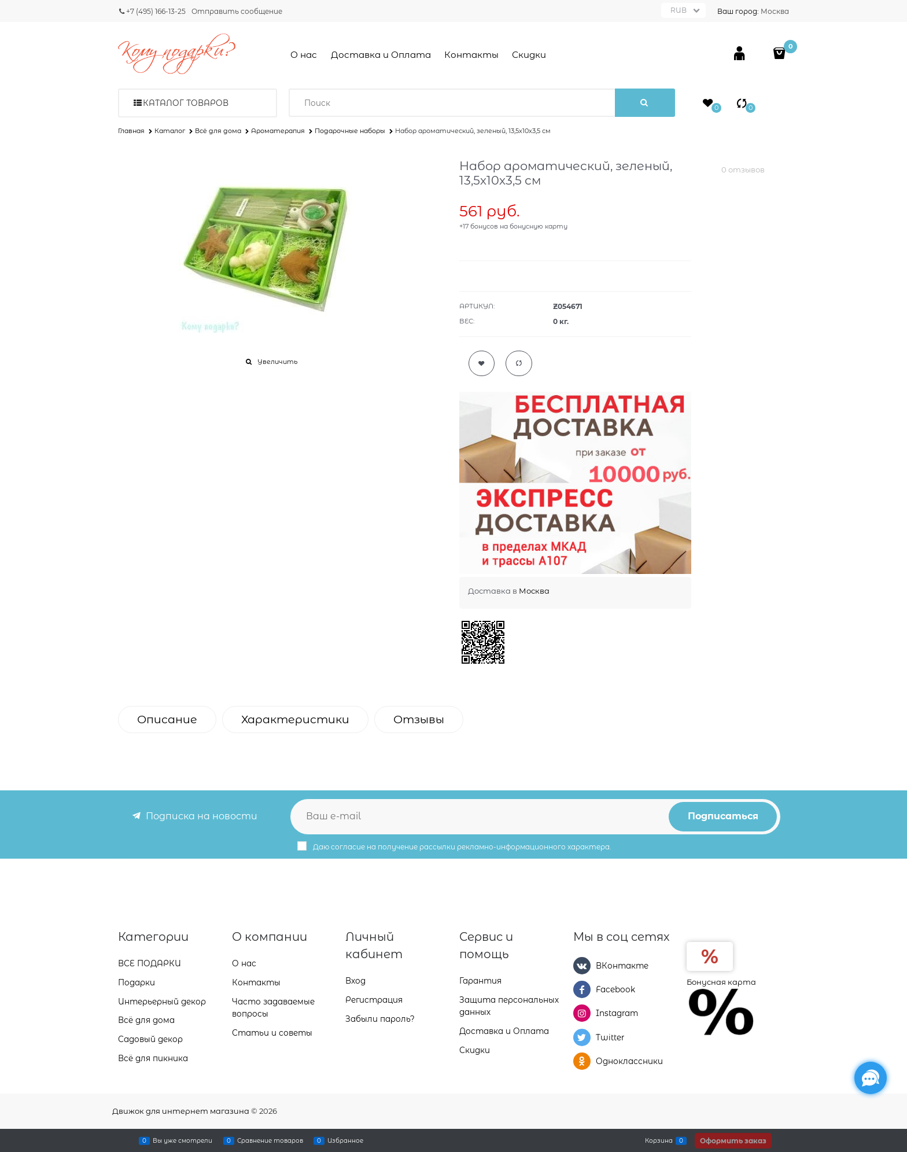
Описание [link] (167, 719)
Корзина (659, 1140)
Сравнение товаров (270, 1140)
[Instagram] (582, 1013)
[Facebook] (582, 989)
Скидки (529, 54)
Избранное (345, 1140)
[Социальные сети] (870, 1078)
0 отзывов (743, 169)
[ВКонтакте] (582, 965)
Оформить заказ (733, 1140)
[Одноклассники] (582, 1061)
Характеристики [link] (295, 719)
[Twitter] (582, 1037)
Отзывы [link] (418, 719)
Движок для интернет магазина (180, 1111)
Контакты (471, 54)
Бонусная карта (721, 982)
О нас (303, 54)
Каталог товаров (185, 103)
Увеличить (277, 362)
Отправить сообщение (236, 11)
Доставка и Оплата (381, 54)
